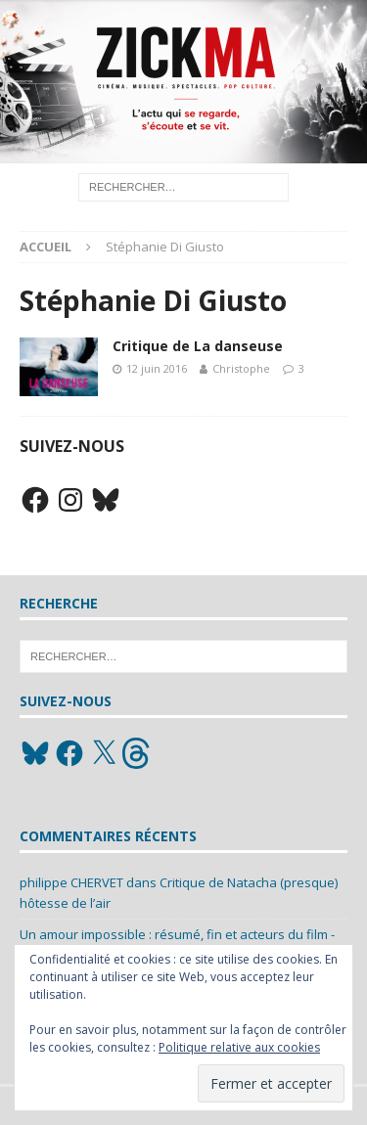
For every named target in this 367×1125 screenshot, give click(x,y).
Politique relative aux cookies (239, 1047)
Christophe (241, 368)
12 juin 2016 (156, 368)
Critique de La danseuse (198, 346)
